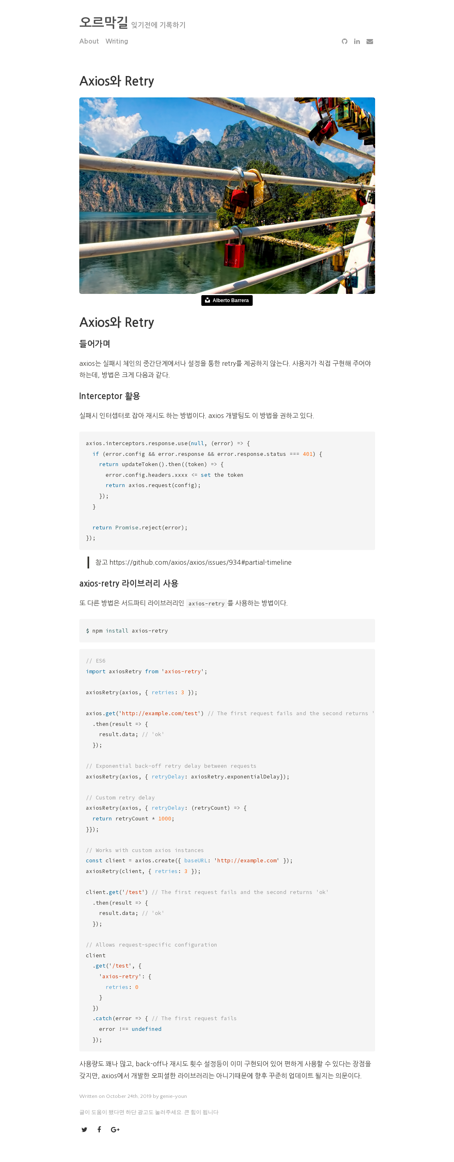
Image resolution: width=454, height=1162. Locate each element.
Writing (117, 41)
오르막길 (104, 23)
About (89, 41)
